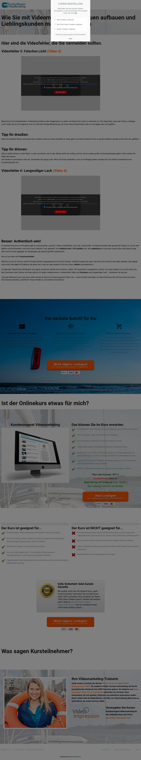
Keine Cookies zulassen (64, 29)
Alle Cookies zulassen (64, 20)
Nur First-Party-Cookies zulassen (68, 24)
